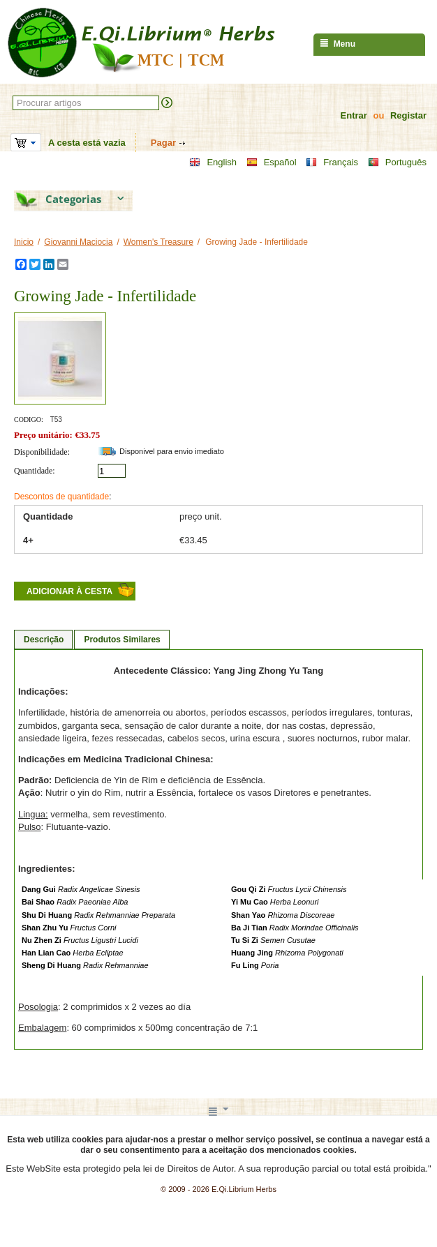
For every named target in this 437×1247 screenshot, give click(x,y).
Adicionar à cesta (69, 591)
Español (271, 162)
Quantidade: (34, 471)
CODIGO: (28, 419)
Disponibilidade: (42, 452)
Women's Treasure (158, 242)
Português (397, 162)
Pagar (163, 142)
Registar (408, 115)
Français (332, 162)
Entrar (354, 115)
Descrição (44, 639)
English (213, 162)
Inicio (24, 242)
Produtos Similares (122, 639)
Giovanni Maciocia (78, 242)
